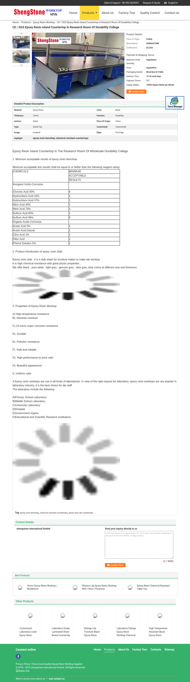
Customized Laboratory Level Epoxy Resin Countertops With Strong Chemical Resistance (28, 637)
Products (88, 13)
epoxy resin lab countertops (81, 513)
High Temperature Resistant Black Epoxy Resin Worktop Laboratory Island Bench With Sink (159, 637)
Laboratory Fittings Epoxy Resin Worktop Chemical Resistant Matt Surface (126, 635)
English (173, 2)
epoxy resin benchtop (29, 513)
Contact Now (138, 91)
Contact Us (172, 13)
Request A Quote (151, 2)
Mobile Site (23, 671)
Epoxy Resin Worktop (44, 22)
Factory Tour (127, 13)
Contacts (156, 649)
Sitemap (169, 649)
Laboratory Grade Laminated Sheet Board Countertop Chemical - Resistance (61, 635)
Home (73, 13)
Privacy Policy (23, 664)
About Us (108, 13)
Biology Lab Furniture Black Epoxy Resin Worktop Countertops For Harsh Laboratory (93, 637)
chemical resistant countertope (54, 513)
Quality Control (150, 13)
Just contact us (57, 678)
